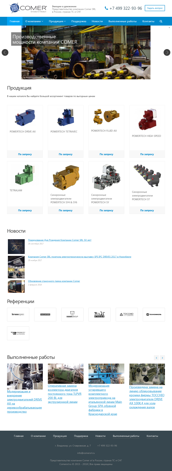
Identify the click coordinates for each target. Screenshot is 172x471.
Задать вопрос (155, 8)
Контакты (148, 21)
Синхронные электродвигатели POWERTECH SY (101, 198)
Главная (15, 21)
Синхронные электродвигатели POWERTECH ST (142, 195)
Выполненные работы (123, 21)
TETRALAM (16, 190)
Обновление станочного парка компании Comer (54, 281)
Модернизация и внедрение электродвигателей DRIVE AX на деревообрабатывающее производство (24, 401)
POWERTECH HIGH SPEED (146, 136)
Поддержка (78, 21)
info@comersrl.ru (86, 453)
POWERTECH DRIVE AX (23, 131)
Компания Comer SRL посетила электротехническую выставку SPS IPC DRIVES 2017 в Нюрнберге (79, 256)
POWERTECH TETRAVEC (64, 131)
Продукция (57, 21)
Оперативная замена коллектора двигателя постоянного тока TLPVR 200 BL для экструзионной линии (64, 393)
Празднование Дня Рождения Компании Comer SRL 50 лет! (59, 240)
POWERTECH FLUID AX (104, 130)
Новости (97, 21)
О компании (34, 21)
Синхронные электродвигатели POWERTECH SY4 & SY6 (64, 198)
